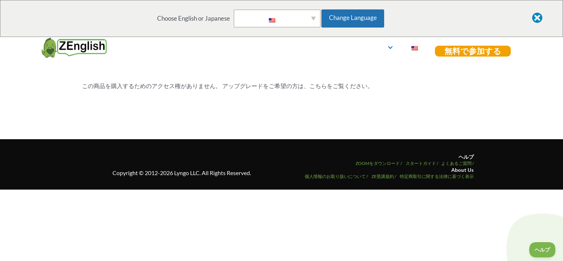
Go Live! (276, 47)
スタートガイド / (422, 163)
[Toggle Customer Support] (542, 250)
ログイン (416, 47)
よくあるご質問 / (457, 163)
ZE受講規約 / (383, 176)
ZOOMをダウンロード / (379, 163)
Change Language (355, 17)
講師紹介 (366, 47)
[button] (344, 47)
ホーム (246, 47)
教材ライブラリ (318, 47)
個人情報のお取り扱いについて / (336, 176)
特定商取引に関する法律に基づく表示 (437, 176)
